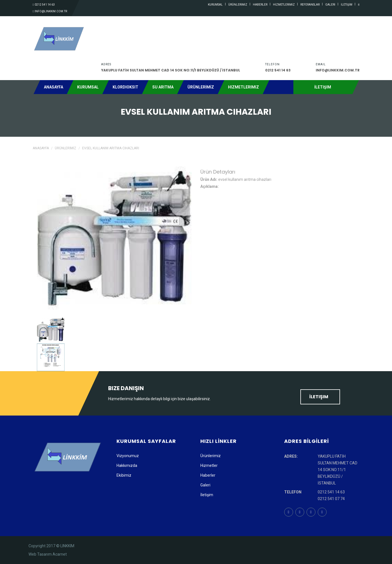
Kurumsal (88, 87)
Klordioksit (125, 87)
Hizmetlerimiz (243, 87)
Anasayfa (53, 87)
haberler (260, 4)
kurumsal (215, 4)
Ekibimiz (124, 475)
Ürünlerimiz (210, 455)
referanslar (310, 4)
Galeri (205, 485)
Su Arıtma (163, 87)
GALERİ (330, 4)
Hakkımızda (127, 465)
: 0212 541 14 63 (44, 4)
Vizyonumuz (128, 455)
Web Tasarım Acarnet (47, 554)
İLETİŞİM (346, 4)
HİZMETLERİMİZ (284, 4)
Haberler (207, 475)
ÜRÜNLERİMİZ (237, 4)
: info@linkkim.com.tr (50, 11)
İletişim (320, 396)
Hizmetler (209, 465)
